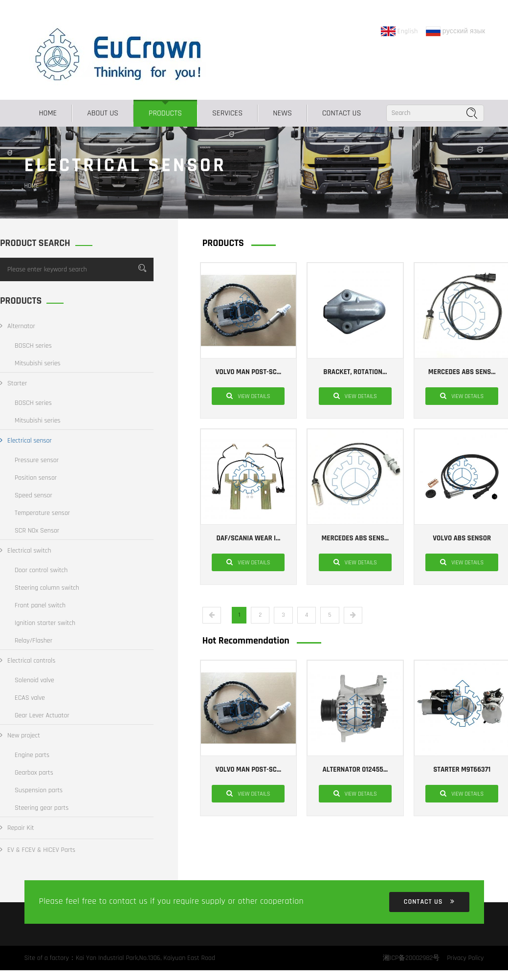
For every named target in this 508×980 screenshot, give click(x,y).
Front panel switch (40, 605)
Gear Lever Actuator (42, 715)
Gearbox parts (34, 772)
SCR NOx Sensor (37, 530)
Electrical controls (27, 660)
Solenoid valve (34, 680)
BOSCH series (33, 345)
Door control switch (41, 570)
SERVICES (227, 113)
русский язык (456, 31)
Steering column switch (47, 587)
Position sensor (36, 477)
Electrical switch (25, 550)
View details (248, 395)
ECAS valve (30, 697)
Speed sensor (33, 495)
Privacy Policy (465, 958)
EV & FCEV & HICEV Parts (37, 850)
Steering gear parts (41, 807)
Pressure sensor (37, 460)
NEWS (282, 113)
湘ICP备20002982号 (411, 958)
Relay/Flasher (33, 640)
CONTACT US (341, 113)
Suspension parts (39, 790)
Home (48, 113)
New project (20, 735)
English (399, 31)
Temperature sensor (42, 513)
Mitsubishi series (38, 363)
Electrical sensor (26, 440)
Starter (13, 383)
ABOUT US (102, 113)
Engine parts (32, 755)
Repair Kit (17, 828)
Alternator (17, 326)
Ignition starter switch (45, 623)
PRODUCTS (165, 113)
